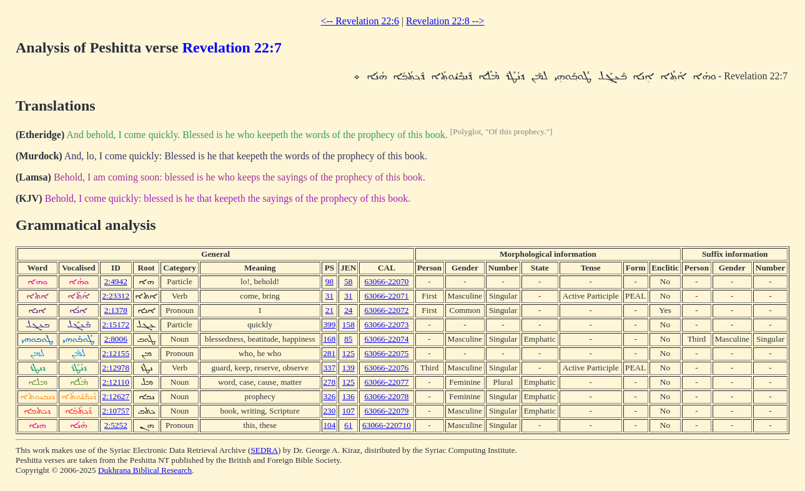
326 (329, 396)
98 (329, 281)
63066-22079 (386, 410)
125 (348, 353)
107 (348, 410)
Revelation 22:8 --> (445, 21)
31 (329, 295)
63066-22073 (386, 324)
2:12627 (116, 396)
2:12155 (116, 353)
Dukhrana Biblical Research (145, 470)
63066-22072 (386, 310)
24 (348, 310)
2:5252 (115, 425)
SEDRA (264, 450)
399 (329, 324)
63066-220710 (386, 425)
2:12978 (116, 367)
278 (329, 382)
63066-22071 (386, 295)
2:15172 (116, 324)
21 (329, 310)
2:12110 (115, 382)
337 (329, 367)
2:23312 (116, 295)
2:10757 (116, 410)
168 (329, 339)
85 (348, 339)
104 (329, 425)
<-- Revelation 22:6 (359, 21)
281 (329, 353)
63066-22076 (386, 367)
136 (348, 396)
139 (348, 367)
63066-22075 (386, 353)
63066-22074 (386, 339)
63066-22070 (386, 281)
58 (348, 281)
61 (348, 425)
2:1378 (115, 310)
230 (329, 410)
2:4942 (115, 281)
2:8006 (115, 339)
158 (348, 324)
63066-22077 (386, 382)
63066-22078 (386, 396)
